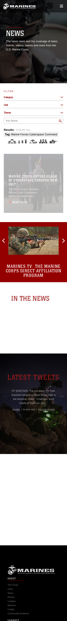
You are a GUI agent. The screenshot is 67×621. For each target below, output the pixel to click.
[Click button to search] (60, 121)
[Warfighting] (53, 141)
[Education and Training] (22, 141)
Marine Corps (33, 573)
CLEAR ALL (23, 130)
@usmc (16, 418)
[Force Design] (12, 141)
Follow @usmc (46, 418)
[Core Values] (33, 141)
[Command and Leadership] (43, 141)
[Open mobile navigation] (61, 6)
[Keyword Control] (33, 121)
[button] (9, 240)
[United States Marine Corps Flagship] (19, 6)
